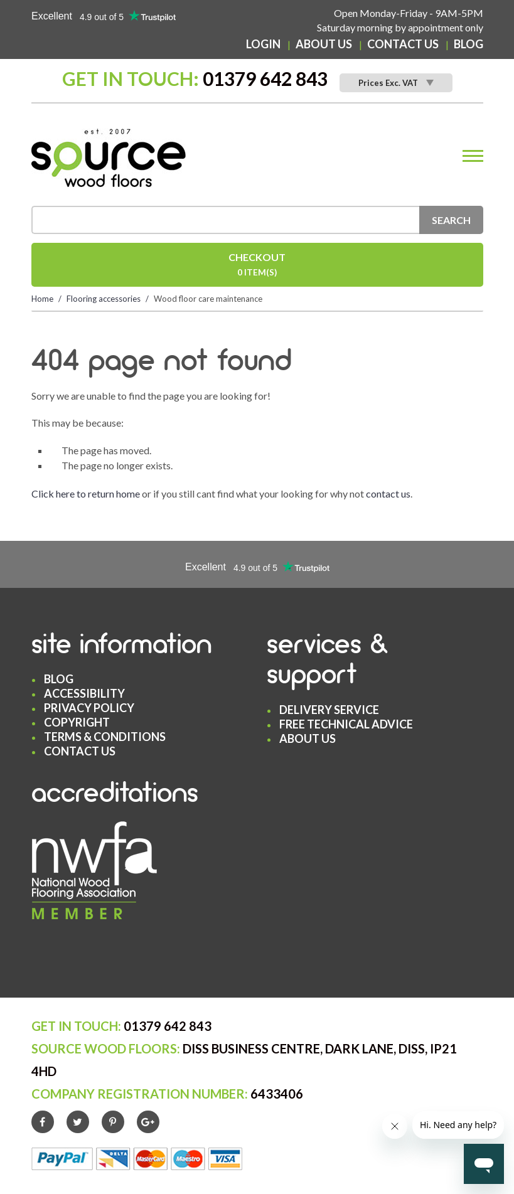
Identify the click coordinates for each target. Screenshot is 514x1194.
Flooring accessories (104, 299)
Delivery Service (329, 710)
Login (263, 44)
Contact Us (403, 44)
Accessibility (84, 693)
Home (42, 299)
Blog (468, 44)
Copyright (77, 722)
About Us (324, 44)
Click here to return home (85, 493)
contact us (388, 493)
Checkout (257, 265)
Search (451, 220)
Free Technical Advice (346, 724)
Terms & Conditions (105, 737)
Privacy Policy (89, 708)
